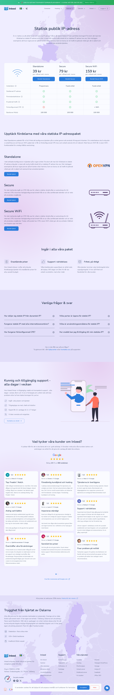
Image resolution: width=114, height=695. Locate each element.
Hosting (78, 663)
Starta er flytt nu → (90, 2)
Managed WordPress (101, 663)
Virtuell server (80, 669)
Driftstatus (62, 666)
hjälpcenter (53, 349)
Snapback (97, 672)
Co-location (79, 675)
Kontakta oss (62, 660)
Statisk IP (97, 669)
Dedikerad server (81, 672)
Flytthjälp (61, 669)
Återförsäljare (80, 666)
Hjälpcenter (62, 663)
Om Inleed (43, 660)
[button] (56, 574)
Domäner (79, 660)
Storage (97, 666)
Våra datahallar (44, 666)
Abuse (60, 672)
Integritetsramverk (46, 675)
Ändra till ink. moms (70, 598)
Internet (97, 660)
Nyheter (42, 663)
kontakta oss (65, 349)
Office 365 (98, 675)
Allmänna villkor (45, 669)
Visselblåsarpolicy (45, 672)
